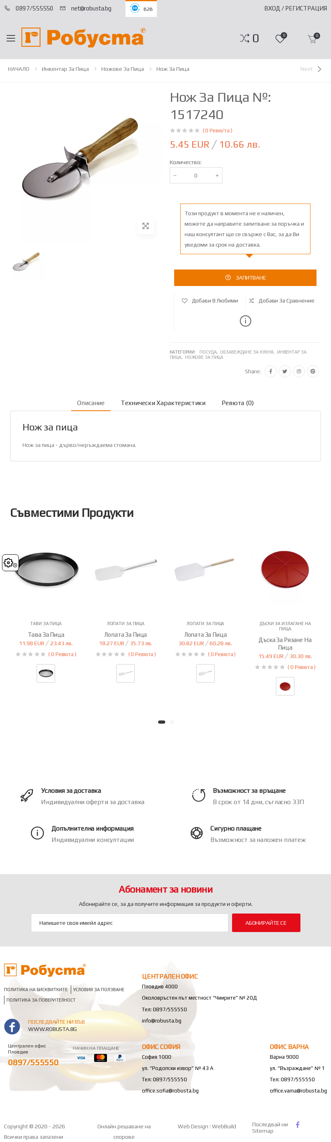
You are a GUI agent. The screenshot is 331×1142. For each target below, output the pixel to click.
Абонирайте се (266, 923)
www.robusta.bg (52, 1029)
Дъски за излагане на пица (285, 626)
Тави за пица (46, 623)
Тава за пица (46, 634)
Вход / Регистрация (295, 8)
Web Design (194, 1126)
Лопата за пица (125, 634)
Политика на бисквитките (36, 989)
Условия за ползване (98, 989)
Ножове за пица (122, 69)
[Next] (311, 69)
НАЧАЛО (18, 69)
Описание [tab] (91, 403)
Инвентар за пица (65, 69)
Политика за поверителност (41, 1000)
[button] (255, 38)
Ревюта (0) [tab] (237, 403)
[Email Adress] (129, 923)
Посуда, (209, 352)
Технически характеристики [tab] (163, 403)
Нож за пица (172, 69)
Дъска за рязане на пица (285, 643)
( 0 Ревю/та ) (217, 130)
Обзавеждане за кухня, (248, 352)
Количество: (185, 162)
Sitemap (262, 1131)
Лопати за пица (125, 623)
